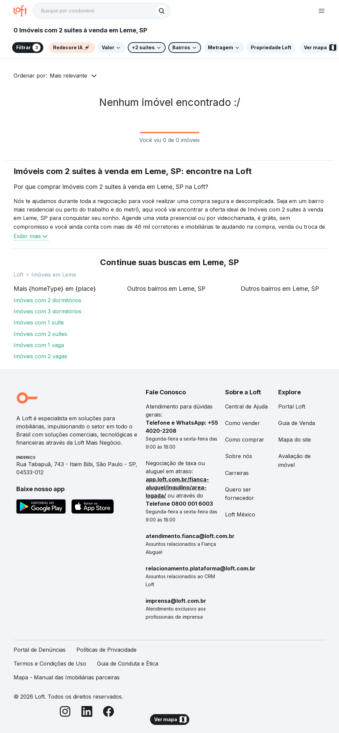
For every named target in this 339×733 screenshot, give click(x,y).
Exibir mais (31, 236)
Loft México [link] (240, 514)
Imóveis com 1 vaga (39, 345)
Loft (18, 274)
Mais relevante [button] (68, 75)
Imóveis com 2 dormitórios (47, 300)
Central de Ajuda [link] (246, 406)
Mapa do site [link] (294, 439)
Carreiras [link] (237, 473)
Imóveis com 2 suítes (40, 334)
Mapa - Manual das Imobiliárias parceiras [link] (67, 677)
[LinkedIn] (86, 712)
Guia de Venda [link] (296, 423)
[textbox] (101, 11)
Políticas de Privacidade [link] (106, 649)
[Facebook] (108, 712)
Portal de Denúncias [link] (40, 649)
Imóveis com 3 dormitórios (47, 311)
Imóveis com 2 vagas (40, 356)
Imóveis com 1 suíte (39, 322)
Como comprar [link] (244, 439)
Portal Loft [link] (291, 406)
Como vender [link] (242, 423)
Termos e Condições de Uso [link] (50, 663)
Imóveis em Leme (53, 274)
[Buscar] (161, 10)
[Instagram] (65, 712)
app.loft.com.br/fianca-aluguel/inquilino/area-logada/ (177, 487)
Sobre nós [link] (238, 456)
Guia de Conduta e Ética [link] (127, 663)
